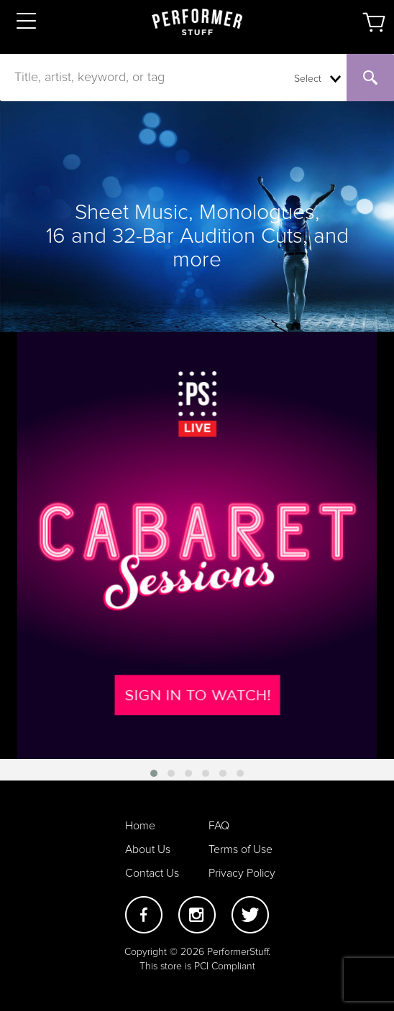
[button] (153, 773)
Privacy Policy (242, 873)
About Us (147, 849)
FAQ (219, 825)
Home (140, 825)
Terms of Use (240, 849)
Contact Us (152, 873)
